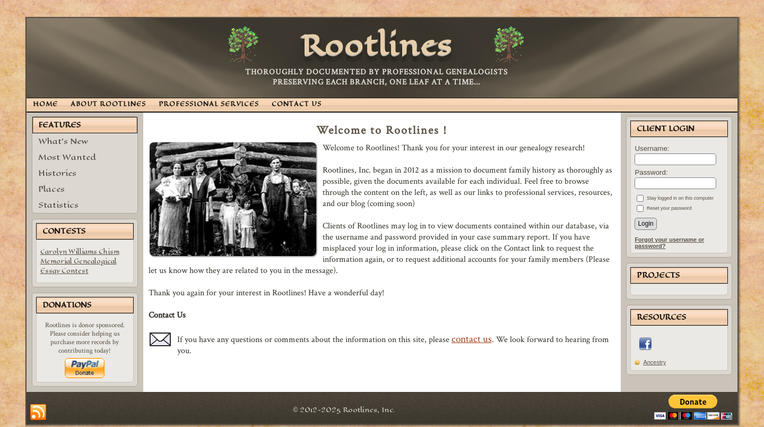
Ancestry (654, 362)
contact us (472, 338)
